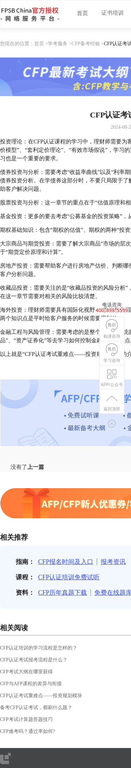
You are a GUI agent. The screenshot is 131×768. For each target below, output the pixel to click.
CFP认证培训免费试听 (69, 577)
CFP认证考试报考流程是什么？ (33, 659)
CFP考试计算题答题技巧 (26, 719)
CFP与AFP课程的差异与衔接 (31, 683)
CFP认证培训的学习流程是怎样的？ (38, 648)
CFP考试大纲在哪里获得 (26, 671)
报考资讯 (113, 561)
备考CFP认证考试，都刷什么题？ (36, 707)
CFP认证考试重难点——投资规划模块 (41, 695)
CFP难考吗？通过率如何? (27, 731)
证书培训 (112, 13)
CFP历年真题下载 (62, 592)
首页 (82, 13)
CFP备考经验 (86, 43)
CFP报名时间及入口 (65, 561)
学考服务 (57, 43)
